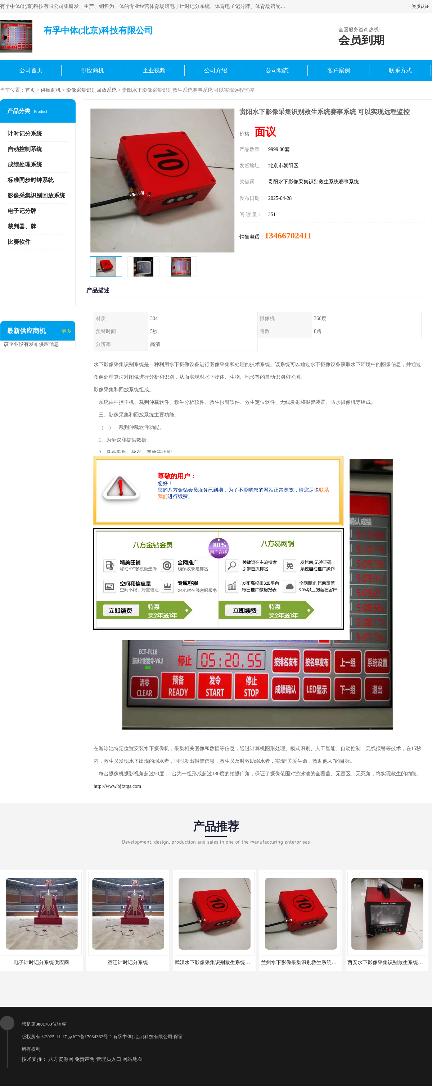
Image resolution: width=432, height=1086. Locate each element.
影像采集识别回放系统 (91, 90)
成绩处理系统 (25, 164)
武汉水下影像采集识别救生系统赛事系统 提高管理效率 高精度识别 (249, 962)
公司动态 (277, 70)
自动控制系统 (25, 149)
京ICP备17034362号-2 (90, 1036)
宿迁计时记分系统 (128, 962)
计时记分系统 (25, 134)
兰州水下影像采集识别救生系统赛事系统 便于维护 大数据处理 (330, 962)
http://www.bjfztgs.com (117, 786)
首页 (30, 90)
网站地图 (132, 1059)
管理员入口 (108, 1059)
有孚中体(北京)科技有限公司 (142, 1036)
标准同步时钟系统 (31, 180)
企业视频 (154, 70)
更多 (67, 331)
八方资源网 (60, 1059)
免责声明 (85, 1059)
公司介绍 (215, 70)
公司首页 (30, 70)
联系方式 (400, 70)
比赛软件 (19, 242)
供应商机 (92, 70)
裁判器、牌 (22, 226)
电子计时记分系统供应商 (41, 962)
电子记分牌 (22, 211)
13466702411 (288, 235)
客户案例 (338, 70)
